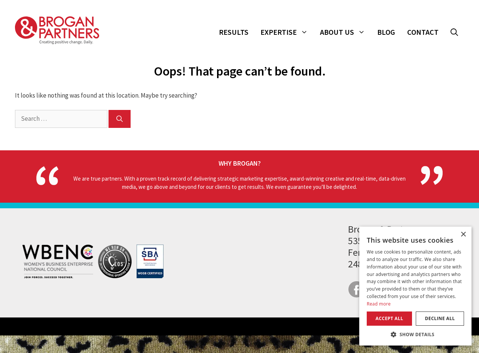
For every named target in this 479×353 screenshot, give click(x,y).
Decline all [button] (440, 318)
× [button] (463, 234)
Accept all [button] (389, 318)
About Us (345, 32)
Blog (386, 32)
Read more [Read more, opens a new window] (379, 304)
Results (233, 32)
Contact (423, 32)
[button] (454, 32)
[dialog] (415, 286)
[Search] (120, 119)
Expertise (287, 32)
